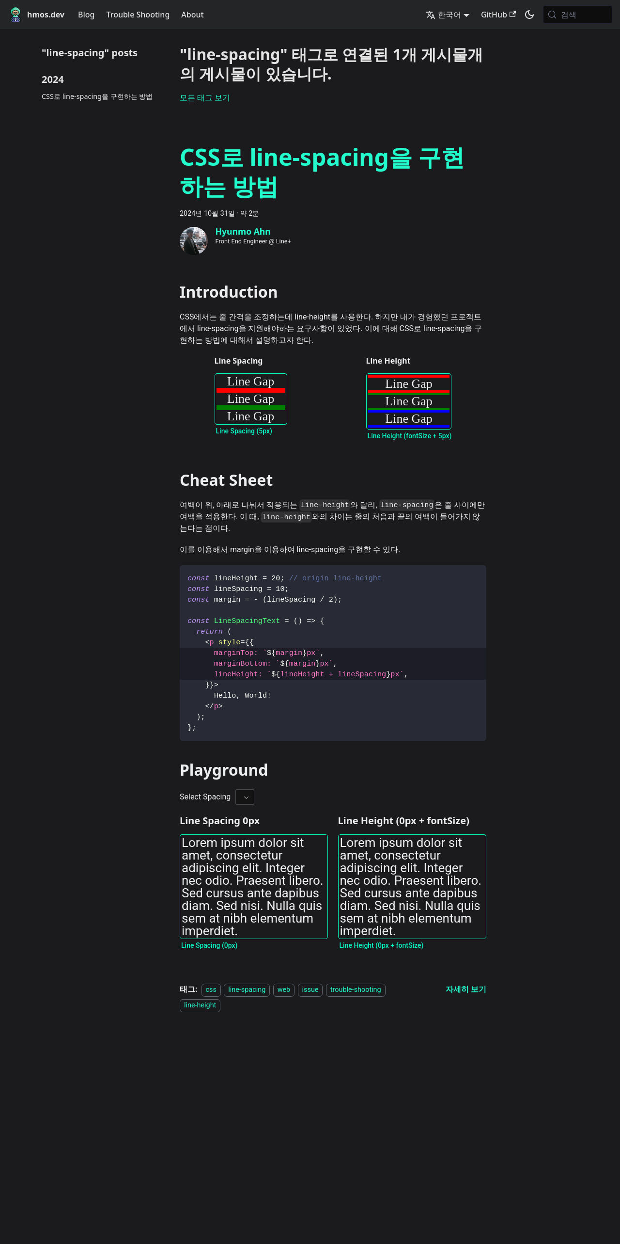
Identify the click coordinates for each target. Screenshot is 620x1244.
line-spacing (246, 990)
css (211, 990)
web (284, 990)
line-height (200, 1005)
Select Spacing (205, 796)
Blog (86, 14)
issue (310, 990)
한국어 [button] (443, 14)
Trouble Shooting (138, 14)
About (192, 14)
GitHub (498, 14)
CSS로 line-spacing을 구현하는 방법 (97, 96)
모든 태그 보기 (205, 97)
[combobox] (244, 797)
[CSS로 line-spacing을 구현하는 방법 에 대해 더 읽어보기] (466, 989)
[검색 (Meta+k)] (577, 14)
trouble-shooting (355, 990)
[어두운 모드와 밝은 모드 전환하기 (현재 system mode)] (529, 14)
